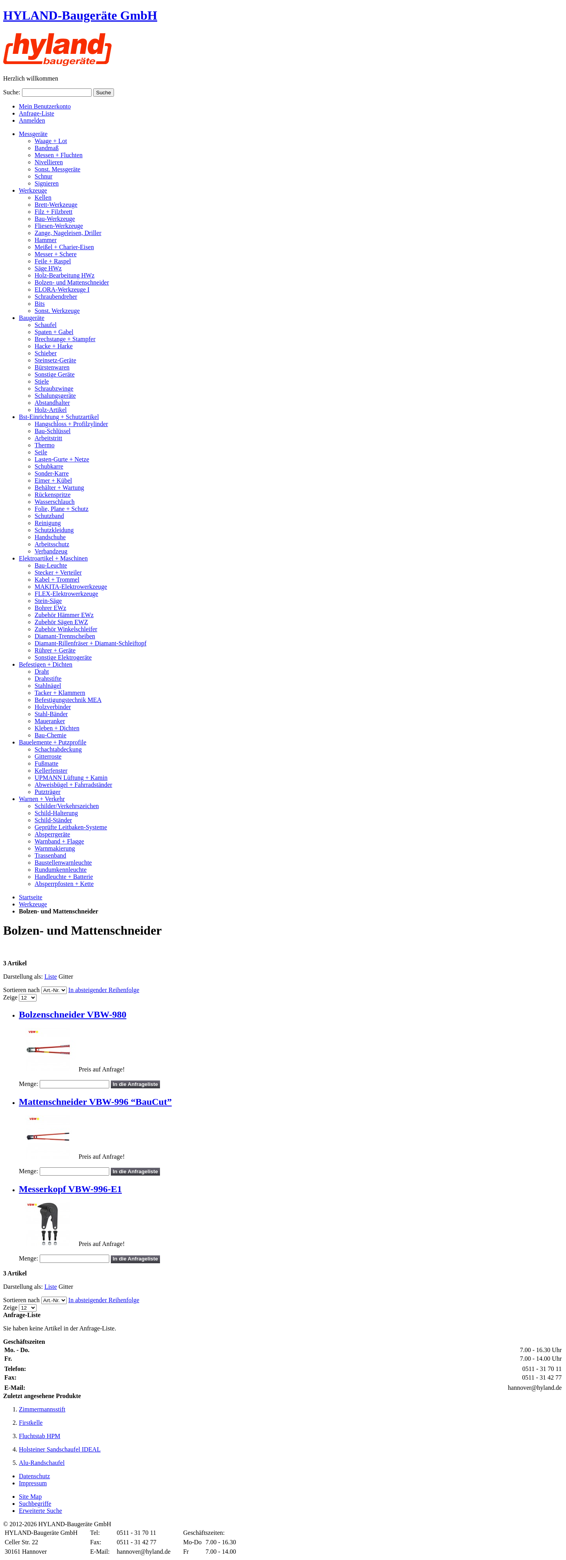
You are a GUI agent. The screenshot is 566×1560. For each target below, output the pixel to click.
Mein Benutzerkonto (45, 106)
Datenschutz (34, 1476)
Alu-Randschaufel (41, 1462)
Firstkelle (30, 1422)
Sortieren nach (21, 990)
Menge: (28, 1083)
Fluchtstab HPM (39, 1436)
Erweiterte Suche (40, 1510)
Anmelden (32, 120)
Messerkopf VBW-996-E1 (70, 1189)
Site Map (30, 1496)
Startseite (30, 897)
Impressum (33, 1483)
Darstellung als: (23, 976)
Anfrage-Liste (36, 113)
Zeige (10, 997)
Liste (50, 976)
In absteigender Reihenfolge (103, 990)
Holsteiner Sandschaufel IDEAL (60, 1449)
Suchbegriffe (35, 1503)
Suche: (11, 92)
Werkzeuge (33, 904)
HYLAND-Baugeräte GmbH (80, 15)
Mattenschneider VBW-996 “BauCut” (95, 1102)
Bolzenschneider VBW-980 (73, 1014)
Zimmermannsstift (42, 1409)
